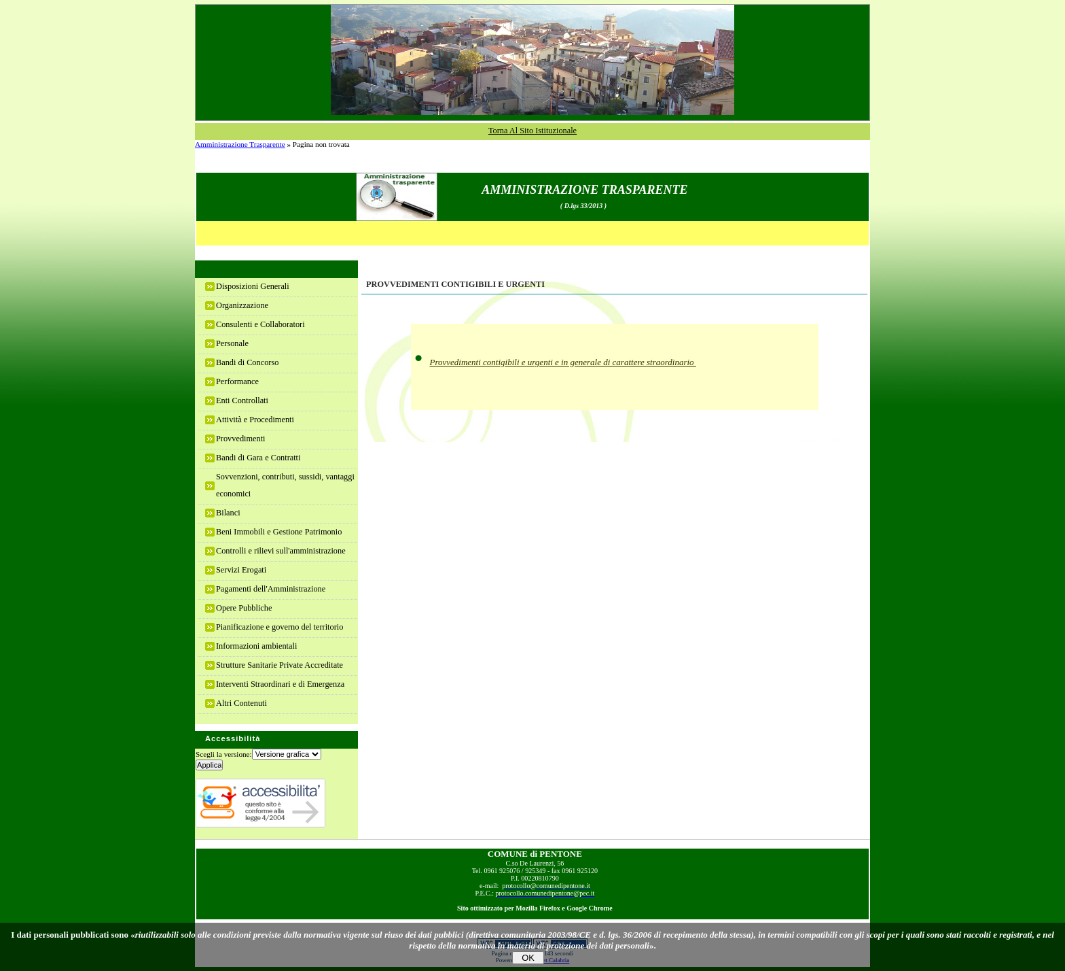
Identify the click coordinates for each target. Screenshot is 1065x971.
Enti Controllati (242, 400)
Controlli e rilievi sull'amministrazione (281, 551)
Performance (237, 381)
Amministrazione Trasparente (240, 144)
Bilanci (228, 512)
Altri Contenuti (241, 703)
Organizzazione (242, 305)
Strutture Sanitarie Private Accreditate (279, 665)
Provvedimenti (241, 438)
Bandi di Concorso (247, 362)
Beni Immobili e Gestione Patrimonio (279, 531)
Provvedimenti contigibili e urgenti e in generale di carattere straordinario (563, 362)
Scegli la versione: (224, 754)
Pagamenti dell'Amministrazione (270, 589)
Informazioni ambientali (256, 646)
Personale (232, 343)
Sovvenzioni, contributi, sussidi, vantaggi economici (285, 485)
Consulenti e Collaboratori (260, 324)
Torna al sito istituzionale (532, 130)
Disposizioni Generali (252, 286)
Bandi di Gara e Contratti (258, 457)
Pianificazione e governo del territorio (279, 627)
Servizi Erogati (241, 570)
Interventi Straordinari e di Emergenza (280, 684)
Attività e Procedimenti (255, 419)
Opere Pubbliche (244, 608)
